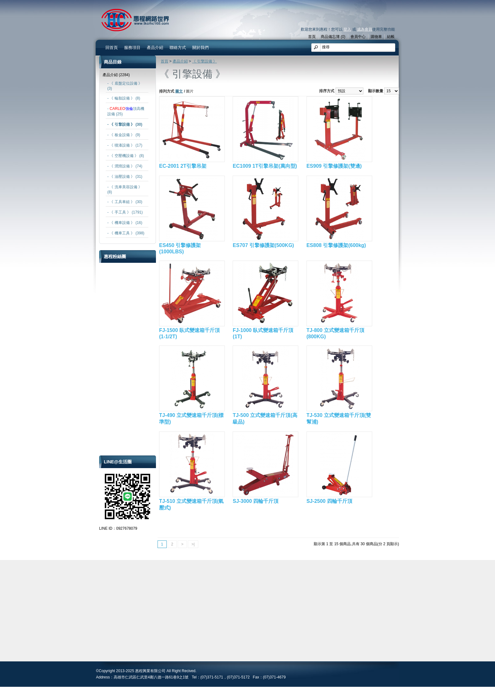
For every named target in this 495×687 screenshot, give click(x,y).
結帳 (391, 36)
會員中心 (358, 36)
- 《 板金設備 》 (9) (123, 135)
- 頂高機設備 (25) (125, 111)
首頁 (312, 36)
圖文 (179, 91)
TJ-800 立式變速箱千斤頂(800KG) (335, 333)
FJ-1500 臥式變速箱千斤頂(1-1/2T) (189, 333)
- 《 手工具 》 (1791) (125, 212)
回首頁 (111, 47)
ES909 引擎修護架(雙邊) (334, 166)
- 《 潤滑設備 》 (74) (124, 166)
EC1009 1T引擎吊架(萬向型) (265, 166)
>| (192, 544)
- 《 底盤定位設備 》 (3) (124, 86)
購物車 (376, 36)
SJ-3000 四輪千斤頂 (255, 501)
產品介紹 (155, 47)
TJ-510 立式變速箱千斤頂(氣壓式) (191, 504)
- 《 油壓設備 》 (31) (124, 176)
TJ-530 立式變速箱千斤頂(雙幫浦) (339, 419)
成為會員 (364, 29)
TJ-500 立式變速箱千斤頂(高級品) (265, 419)
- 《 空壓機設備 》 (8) (125, 156)
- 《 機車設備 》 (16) (124, 222)
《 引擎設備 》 (204, 61)
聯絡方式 (178, 47)
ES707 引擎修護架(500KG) (263, 245)
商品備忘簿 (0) (333, 36)
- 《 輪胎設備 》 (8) (123, 98)
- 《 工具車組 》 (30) (124, 202)
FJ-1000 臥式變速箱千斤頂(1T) (263, 333)
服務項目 (132, 47)
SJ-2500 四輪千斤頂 (329, 501)
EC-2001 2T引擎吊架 (182, 166)
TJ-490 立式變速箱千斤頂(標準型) (191, 419)
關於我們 (200, 47)
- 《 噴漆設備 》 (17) (124, 145)
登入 (347, 29)
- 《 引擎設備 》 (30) (124, 124)
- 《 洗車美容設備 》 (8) (124, 189)
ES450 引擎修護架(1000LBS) (180, 248)
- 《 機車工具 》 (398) (125, 233)
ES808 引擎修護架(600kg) (336, 245)
